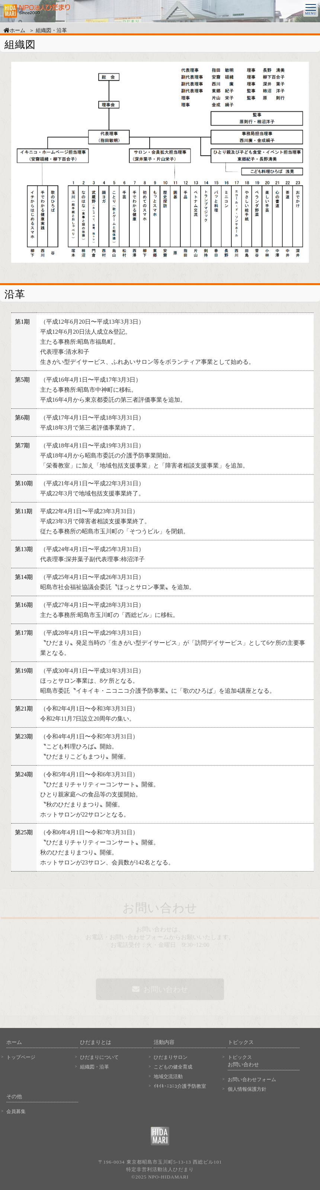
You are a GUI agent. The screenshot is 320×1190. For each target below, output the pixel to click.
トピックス (240, 1057)
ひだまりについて (99, 1057)
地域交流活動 (168, 1076)
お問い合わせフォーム (252, 1079)
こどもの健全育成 (173, 1067)
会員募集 (16, 1111)
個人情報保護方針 (247, 1089)
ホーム (14, 32)
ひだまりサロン (171, 1057)
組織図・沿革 (94, 1067)
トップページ (20, 1057)
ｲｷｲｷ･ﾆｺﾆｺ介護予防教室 (180, 1086)
